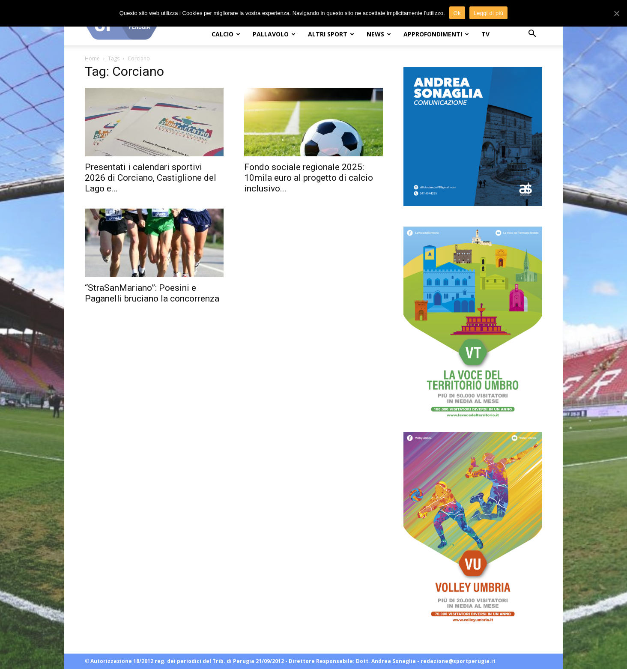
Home (92, 58)
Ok (457, 13)
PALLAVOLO (274, 34)
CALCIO (226, 34)
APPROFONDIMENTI (436, 34)
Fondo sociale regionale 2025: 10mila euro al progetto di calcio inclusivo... (308, 178)
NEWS (379, 34)
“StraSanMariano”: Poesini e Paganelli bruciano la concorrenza (152, 293)
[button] (532, 34)
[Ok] (616, 13)
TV (485, 34)
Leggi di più (489, 13)
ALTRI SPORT (331, 34)
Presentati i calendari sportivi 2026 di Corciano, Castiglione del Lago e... (150, 178)
